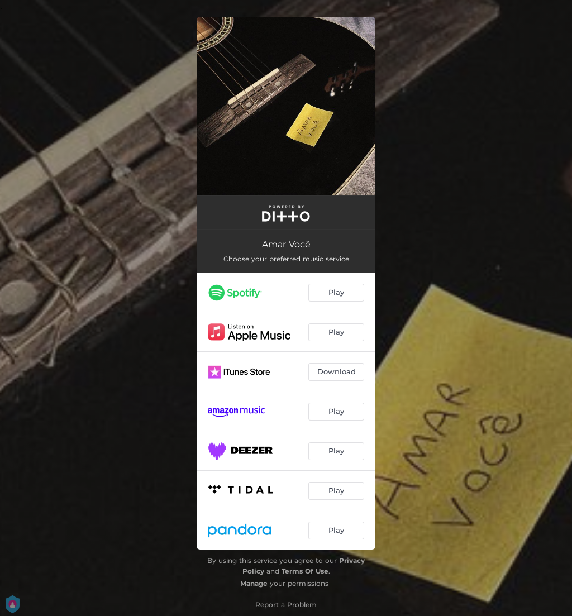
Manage (254, 583)
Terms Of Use (305, 571)
